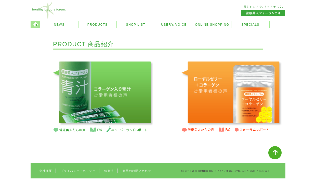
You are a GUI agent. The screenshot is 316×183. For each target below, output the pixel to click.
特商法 (109, 170)
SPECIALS (250, 24)
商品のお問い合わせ (137, 170)
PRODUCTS (97, 24)
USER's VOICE (174, 24)
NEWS (59, 24)
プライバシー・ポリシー (78, 170)
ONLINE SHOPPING (212, 24)
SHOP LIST (136, 24)
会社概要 (45, 170)
